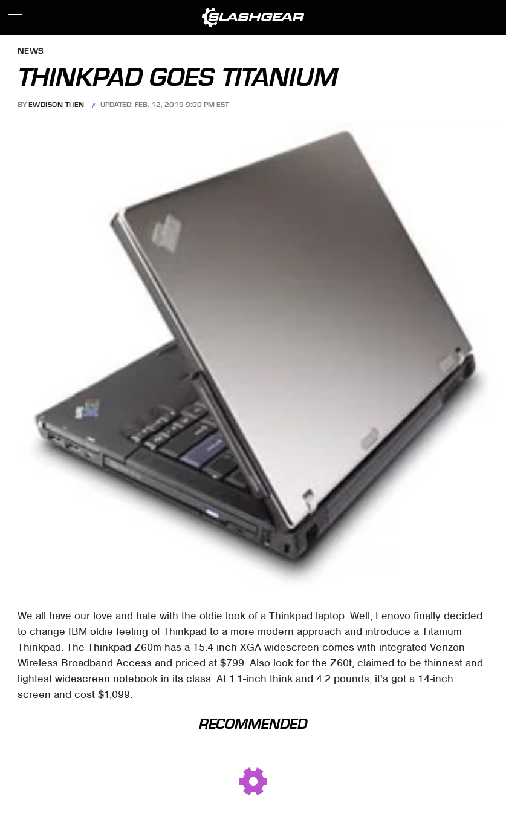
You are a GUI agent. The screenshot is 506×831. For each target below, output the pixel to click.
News (31, 52)
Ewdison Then (56, 104)
